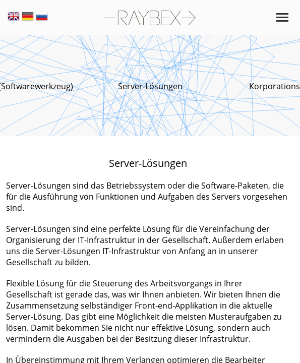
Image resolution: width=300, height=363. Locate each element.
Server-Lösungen (150, 86)
